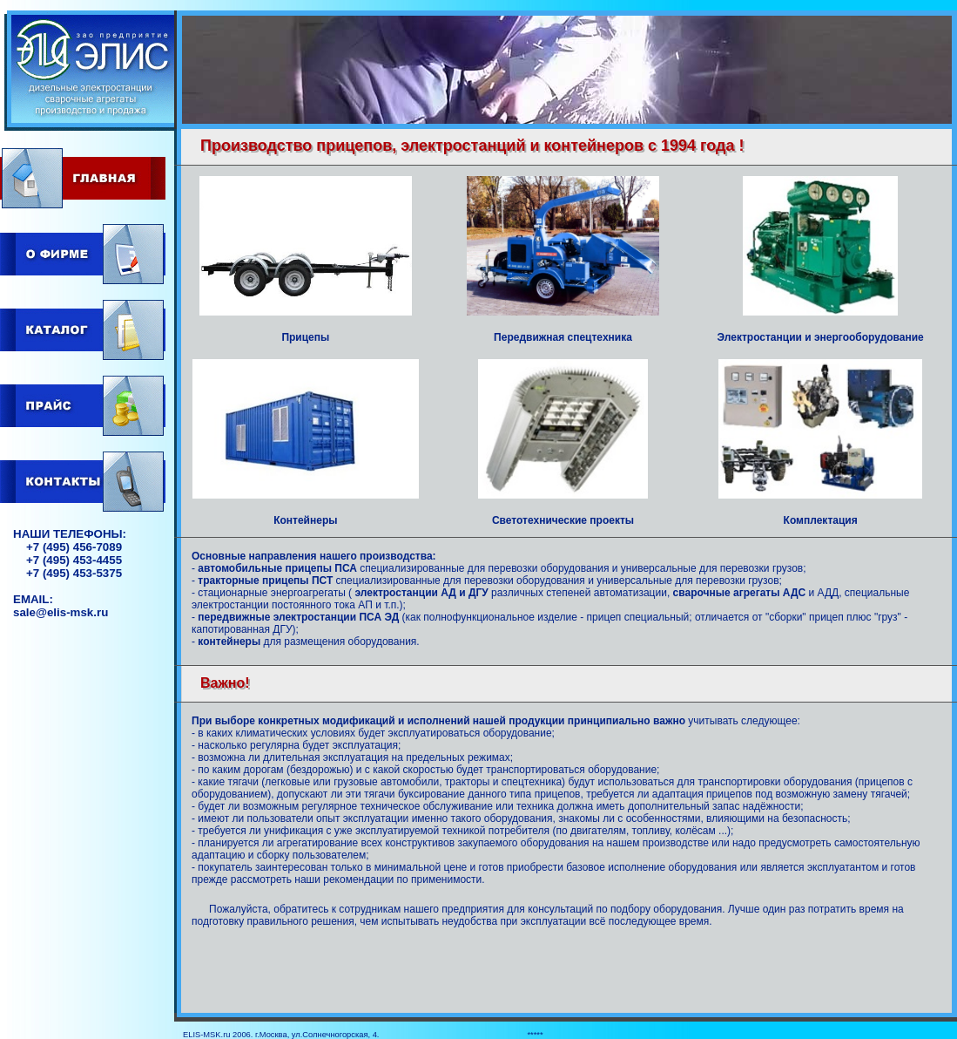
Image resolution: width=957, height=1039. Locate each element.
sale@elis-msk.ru (60, 612)
